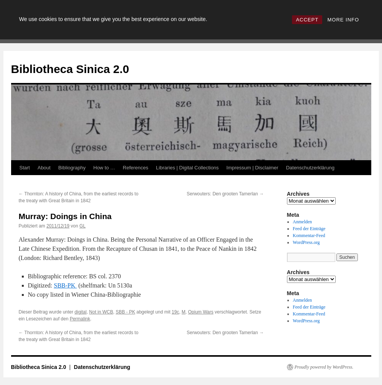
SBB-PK (65, 285)
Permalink (80, 319)
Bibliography (72, 168)
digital (81, 312)
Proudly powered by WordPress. (324, 367)
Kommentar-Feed (309, 235)
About (44, 168)
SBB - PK (125, 312)
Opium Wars (200, 312)
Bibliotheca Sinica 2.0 (70, 69)
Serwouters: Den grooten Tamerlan (225, 194)
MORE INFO (343, 20)
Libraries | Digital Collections (187, 168)
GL (82, 226)
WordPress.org (306, 242)
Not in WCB (101, 312)
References (135, 168)
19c (175, 312)
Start (25, 168)
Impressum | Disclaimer (252, 168)
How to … (104, 168)
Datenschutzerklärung (310, 168)
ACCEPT (307, 20)
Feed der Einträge (309, 228)
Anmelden (302, 221)
